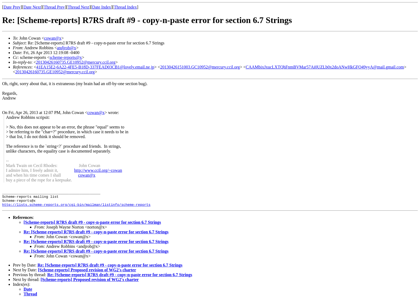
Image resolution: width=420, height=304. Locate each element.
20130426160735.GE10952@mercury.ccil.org (75, 62)
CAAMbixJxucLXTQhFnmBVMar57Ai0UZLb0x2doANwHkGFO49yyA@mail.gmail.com (325, 67)
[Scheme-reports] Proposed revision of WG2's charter (87, 273)
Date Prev (12, 7)
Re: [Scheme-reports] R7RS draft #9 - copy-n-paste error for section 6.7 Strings (96, 235)
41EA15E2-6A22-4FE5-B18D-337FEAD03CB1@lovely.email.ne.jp (95, 67)
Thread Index (125, 7)
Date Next (32, 7)
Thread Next (78, 7)
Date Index (101, 7)
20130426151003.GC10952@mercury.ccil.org (200, 67)
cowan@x (52, 38)
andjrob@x (66, 47)
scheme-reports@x (66, 57)
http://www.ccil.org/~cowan (98, 170)
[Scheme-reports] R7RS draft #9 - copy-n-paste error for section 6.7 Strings (92, 225)
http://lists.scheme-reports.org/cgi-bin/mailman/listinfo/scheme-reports (76, 207)
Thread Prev (54, 7)
